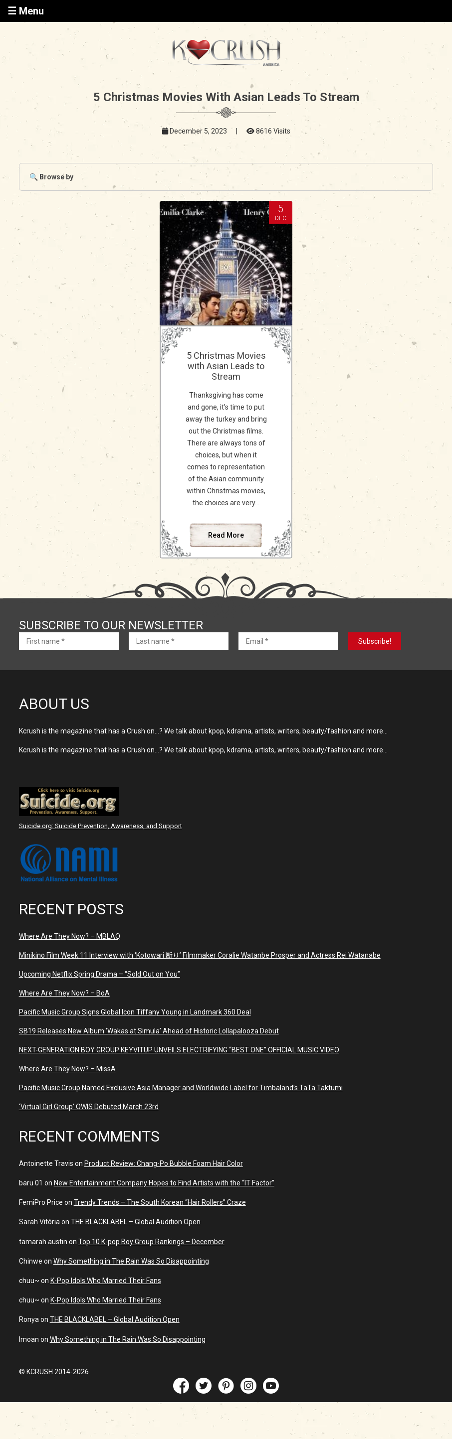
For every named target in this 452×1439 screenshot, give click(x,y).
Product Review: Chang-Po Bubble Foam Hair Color (163, 1163)
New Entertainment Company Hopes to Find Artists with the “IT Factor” (164, 1183)
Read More (226, 535)
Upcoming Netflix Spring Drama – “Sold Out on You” (99, 974)
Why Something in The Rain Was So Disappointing (131, 1261)
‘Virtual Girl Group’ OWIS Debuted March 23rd (89, 1107)
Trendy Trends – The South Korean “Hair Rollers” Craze (160, 1202)
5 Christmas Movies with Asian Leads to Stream (226, 366)
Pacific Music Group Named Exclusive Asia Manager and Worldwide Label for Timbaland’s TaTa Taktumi (181, 1088)
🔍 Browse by (51, 177)
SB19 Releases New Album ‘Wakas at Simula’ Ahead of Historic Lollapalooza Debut (149, 1031)
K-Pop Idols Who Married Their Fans (105, 1281)
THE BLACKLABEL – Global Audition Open (136, 1222)
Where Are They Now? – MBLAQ (69, 936)
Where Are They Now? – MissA (67, 1069)
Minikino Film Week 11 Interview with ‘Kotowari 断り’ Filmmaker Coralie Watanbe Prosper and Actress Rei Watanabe (200, 955)
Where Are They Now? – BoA (64, 993)
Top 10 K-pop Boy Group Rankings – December (151, 1242)
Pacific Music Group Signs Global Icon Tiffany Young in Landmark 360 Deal (135, 1012)
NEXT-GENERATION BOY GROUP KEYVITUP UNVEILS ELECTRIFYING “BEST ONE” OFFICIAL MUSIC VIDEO (179, 1050)
